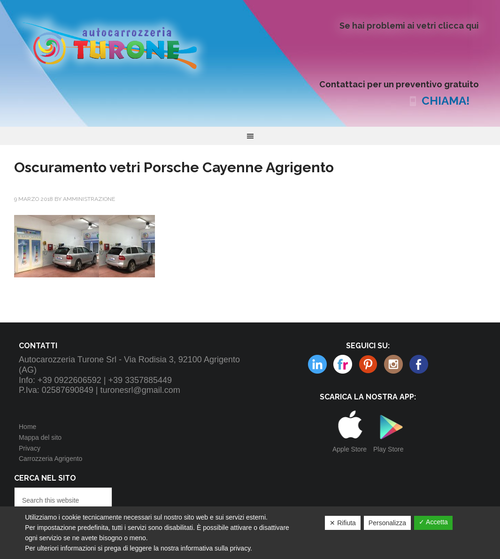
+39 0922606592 (69, 380)
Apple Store (349, 449)
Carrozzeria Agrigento (50, 458)
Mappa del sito (40, 437)
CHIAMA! (445, 100)
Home (27, 426)
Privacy (29, 448)
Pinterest (342, 364)
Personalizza (387, 523)
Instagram (368, 364)
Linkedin (393, 364)
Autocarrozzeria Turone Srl (117, 44)
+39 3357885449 (140, 380)
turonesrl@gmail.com (140, 390)
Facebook (418, 364)
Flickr (317, 364)
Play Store (388, 449)
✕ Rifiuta (343, 523)
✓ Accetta (433, 522)
